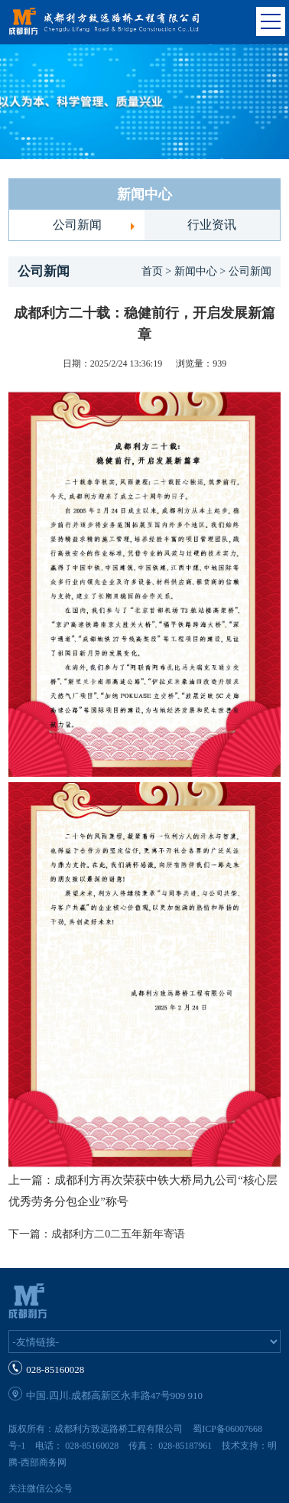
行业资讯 (211, 224)
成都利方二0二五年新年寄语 (118, 1234)
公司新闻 (77, 224)
